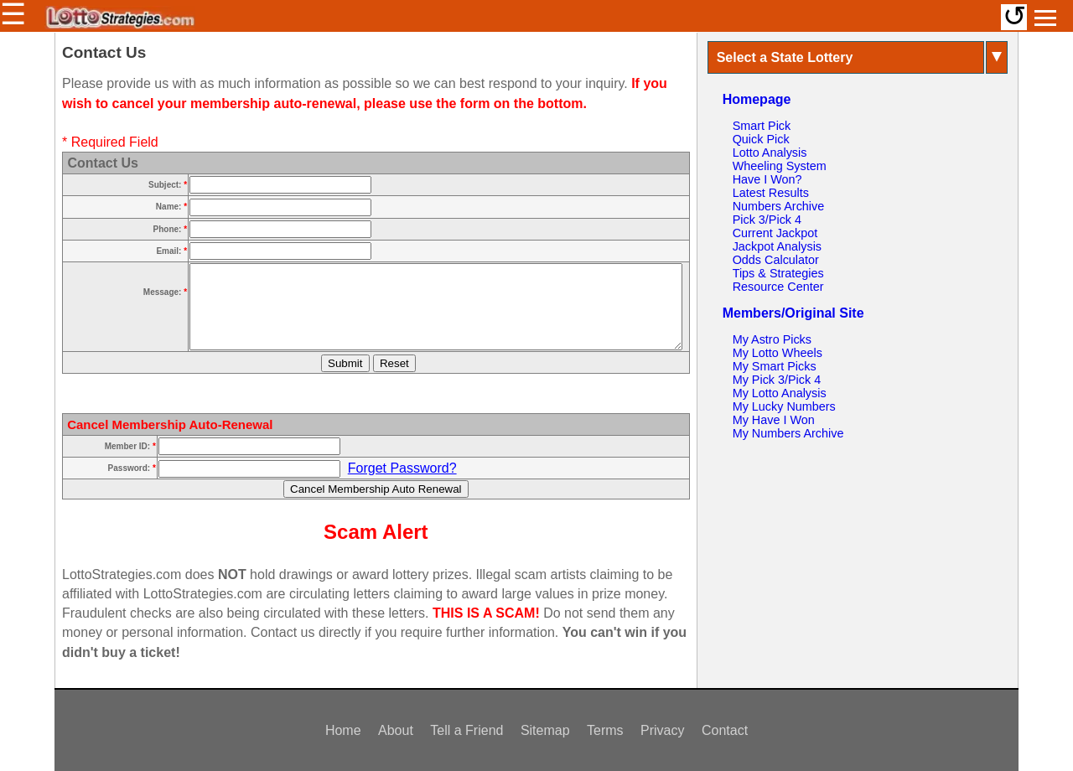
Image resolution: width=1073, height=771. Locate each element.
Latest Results (771, 192)
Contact (725, 730)
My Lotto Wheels (777, 353)
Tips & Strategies (778, 273)
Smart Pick (762, 125)
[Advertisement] (857, 561)
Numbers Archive (779, 206)
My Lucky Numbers (784, 406)
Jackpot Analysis (777, 246)
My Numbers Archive (788, 433)
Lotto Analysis (770, 152)
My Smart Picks (774, 366)
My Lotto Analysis (780, 393)
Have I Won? (767, 179)
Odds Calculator (776, 259)
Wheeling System (780, 166)
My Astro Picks (772, 339)
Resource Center (778, 286)
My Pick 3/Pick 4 (777, 379)
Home (343, 730)
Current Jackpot (775, 233)
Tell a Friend (466, 730)
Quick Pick (761, 139)
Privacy (662, 730)
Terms (605, 730)
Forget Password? (402, 468)
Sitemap (545, 730)
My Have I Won (774, 420)
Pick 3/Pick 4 (767, 219)
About (395, 730)
